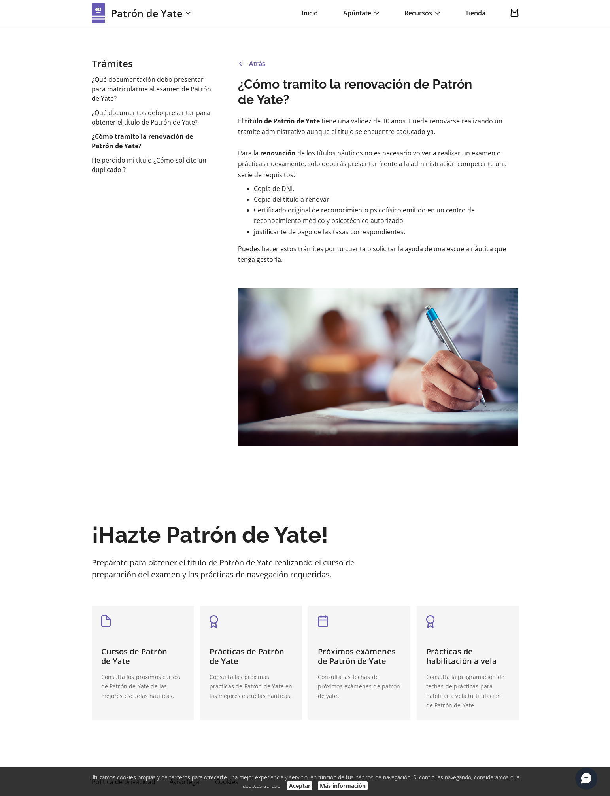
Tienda (475, 13)
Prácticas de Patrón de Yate (247, 656)
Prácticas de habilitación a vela (461, 656)
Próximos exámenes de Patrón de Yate (357, 656)
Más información (343, 785)
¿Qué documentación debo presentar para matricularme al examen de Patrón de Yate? (151, 89)
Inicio (310, 13)
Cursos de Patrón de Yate (134, 656)
